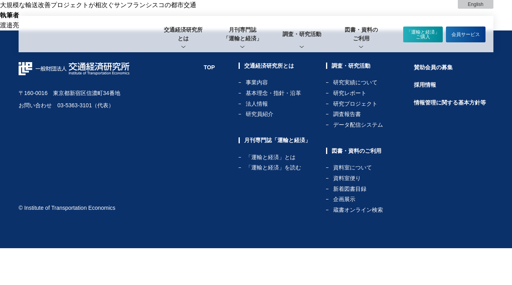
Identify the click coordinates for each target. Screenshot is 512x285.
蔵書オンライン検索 (358, 210)
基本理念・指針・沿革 (273, 93)
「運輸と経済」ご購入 (423, 34)
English (475, 4)
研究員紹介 (259, 114)
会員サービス (465, 34)
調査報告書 (347, 114)
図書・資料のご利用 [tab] (361, 34)
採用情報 (425, 85)
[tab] (183, 34)
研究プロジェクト (355, 104)
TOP (209, 67)
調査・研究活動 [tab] (302, 34)
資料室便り (347, 178)
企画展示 (344, 199)
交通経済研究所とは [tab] (183, 34)
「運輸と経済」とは (271, 157)
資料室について (352, 168)
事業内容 (257, 83)
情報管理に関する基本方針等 (450, 102)
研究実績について (355, 83)
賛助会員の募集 (433, 67)
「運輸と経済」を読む (273, 167)
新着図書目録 (349, 189)
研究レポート (349, 93)
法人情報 (257, 104)
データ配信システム (358, 124)
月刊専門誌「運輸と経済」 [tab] (242, 34)
